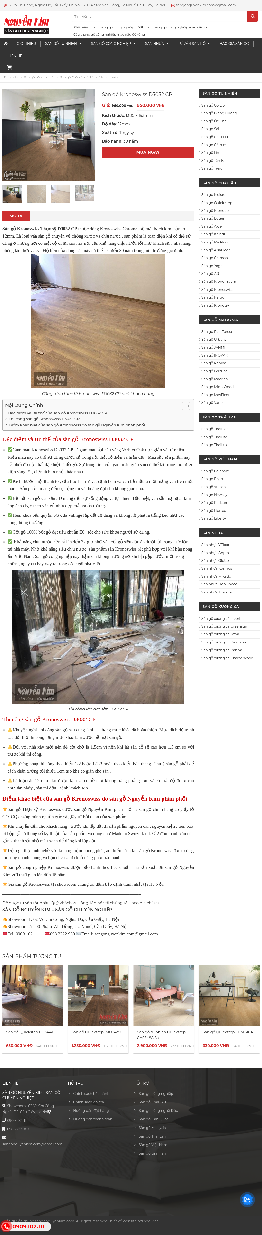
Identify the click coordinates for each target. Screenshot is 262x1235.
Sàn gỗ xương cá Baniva (221, 650)
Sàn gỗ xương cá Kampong (224, 642)
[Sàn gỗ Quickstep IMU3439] (98, 995)
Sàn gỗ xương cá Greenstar (224, 626)
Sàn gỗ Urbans (213, 339)
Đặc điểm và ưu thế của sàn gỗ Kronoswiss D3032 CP (57, 413)
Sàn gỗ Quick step (216, 203)
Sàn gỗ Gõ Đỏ (213, 105)
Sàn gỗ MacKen (214, 379)
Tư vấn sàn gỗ (194, 44)
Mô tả (16, 216)
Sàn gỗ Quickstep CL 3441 (29, 1032)
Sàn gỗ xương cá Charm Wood (227, 658)
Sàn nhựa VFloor (215, 545)
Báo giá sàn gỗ (234, 43)
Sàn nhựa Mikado (216, 576)
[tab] (16, 216)
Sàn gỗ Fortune (214, 371)
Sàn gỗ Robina (213, 363)
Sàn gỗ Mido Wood (217, 387)
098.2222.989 (18, 1129)
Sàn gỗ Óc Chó (214, 121)
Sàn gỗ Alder (212, 226)
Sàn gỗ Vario (212, 402)
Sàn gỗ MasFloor (215, 395)
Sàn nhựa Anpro (215, 553)
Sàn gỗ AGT (211, 274)
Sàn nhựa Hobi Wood (219, 584)
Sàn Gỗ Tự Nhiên (63, 44)
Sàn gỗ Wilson (213, 487)
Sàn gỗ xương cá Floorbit (222, 618)
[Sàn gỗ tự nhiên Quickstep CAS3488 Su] (163, 995)
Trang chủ (11, 77)
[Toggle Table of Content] (183, 406)
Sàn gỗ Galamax (215, 471)
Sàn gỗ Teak (211, 168)
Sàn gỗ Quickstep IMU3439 (96, 1032)
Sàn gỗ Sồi (210, 129)
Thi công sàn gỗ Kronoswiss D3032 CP (44, 419)
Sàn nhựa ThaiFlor (216, 592)
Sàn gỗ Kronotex (215, 305)
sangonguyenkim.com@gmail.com (32, 1144)
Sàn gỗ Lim (211, 152)
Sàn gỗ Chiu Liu (214, 137)
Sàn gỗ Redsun (214, 502)
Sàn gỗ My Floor (215, 242)
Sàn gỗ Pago (212, 479)
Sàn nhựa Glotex (215, 560)
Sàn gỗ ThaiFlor (214, 429)
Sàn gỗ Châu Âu (72, 77)
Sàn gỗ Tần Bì (213, 160)
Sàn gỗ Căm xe (214, 145)
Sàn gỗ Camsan (214, 258)
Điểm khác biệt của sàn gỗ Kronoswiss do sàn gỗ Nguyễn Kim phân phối (77, 425)
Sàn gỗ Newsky (214, 495)
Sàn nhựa (157, 44)
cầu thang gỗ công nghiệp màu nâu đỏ (177, 27)
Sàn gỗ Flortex (213, 510)
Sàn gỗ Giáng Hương (219, 113)
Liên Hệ (15, 56)
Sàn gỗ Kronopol (215, 210)
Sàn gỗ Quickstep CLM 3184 (228, 1032)
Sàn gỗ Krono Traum (218, 281)
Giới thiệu (26, 43)
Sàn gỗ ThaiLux (214, 445)
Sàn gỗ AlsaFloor (215, 250)
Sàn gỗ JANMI (213, 347)
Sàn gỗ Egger (213, 218)
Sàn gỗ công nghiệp (113, 44)
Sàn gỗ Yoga (212, 266)
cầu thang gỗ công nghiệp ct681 (117, 27)
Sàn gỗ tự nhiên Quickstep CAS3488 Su (161, 1035)
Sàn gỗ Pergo (212, 297)
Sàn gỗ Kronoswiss (104, 77)
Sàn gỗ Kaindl (213, 234)
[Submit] (252, 16)
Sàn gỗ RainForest (216, 332)
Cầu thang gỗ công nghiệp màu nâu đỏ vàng (109, 34)
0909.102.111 (16, 1120)
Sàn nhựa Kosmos (216, 568)
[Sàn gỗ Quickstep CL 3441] (32, 995)
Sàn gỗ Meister (214, 195)
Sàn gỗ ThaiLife (214, 437)
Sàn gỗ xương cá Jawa (220, 634)
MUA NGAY (148, 152)
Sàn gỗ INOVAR (214, 355)
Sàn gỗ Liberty (213, 518)
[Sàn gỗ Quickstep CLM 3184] (229, 995)
